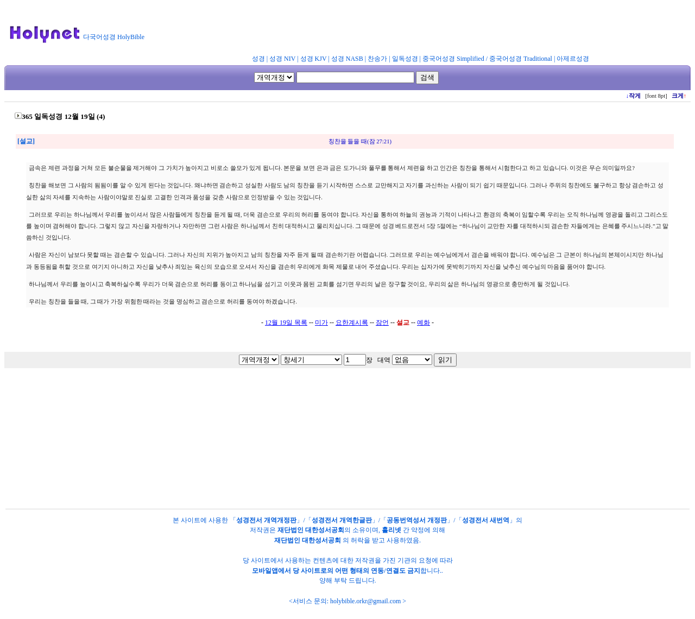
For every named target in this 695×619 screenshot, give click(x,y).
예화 (423, 322)
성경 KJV (313, 58)
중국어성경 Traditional (520, 58)
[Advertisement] (417, 29)
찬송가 (377, 58)
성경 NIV (282, 58)
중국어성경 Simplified (453, 58)
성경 (258, 58)
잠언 (382, 322)
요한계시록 (352, 322)
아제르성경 (573, 58)
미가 (321, 322)
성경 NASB (347, 58)
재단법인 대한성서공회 (310, 530)
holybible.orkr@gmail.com (365, 601)
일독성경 (405, 58)
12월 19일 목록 (286, 322)
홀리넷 (391, 530)
